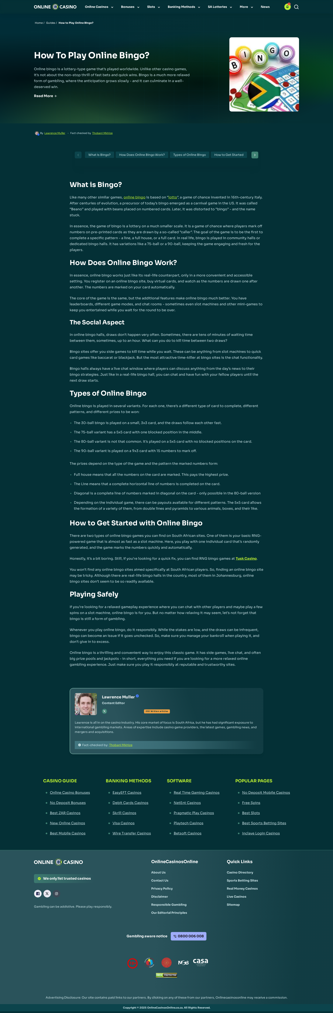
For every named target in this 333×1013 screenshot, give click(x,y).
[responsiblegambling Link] (149, 963)
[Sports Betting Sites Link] (242, 880)
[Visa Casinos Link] (128, 823)
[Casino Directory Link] (240, 872)
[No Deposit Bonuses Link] (66, 803)
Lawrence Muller (54, 133)
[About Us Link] (158, 872)
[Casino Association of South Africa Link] (200, 963)
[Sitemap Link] (233, 904)
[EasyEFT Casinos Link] (128, 793)
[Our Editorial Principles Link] (169, 912)
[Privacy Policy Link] (162, 888)
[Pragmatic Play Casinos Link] (193, 813)
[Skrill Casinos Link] (128, 813)
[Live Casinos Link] (236, 896)
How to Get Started (229, 155)
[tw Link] (104, 711)
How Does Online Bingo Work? (142, 155)
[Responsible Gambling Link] (169, 904)
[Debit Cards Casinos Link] (128, 803)
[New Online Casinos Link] (66, 823)
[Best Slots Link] (262, 813)
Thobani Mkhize (102, 133)
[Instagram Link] (56, 893)
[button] (287, 6)
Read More (45, 96)
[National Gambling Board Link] (183, 963)
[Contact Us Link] (159, 880)
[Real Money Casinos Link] (242, 888)
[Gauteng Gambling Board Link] (166, 963)
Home (39, 22)
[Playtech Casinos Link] (193, 823)
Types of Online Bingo (189, 155)
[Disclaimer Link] (159, 896)
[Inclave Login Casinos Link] (262, 833)
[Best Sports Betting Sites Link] (262, 823)
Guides (50, 22)
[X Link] (47, 893)
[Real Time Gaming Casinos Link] (193, 793)
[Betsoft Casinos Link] (193, 833)
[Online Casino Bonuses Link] (66, 793)
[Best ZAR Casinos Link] (66, 813)
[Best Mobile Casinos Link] (66, 833)
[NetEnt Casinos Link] (193, 803)
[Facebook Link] (38, 893)
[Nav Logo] (55, 7)
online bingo (134, 197)
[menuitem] (100, 7)
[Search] (296, 7)
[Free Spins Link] (262, 803)
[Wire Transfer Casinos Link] (128, 833)
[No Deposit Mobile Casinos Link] (262, 793)
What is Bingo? (99, 155)
